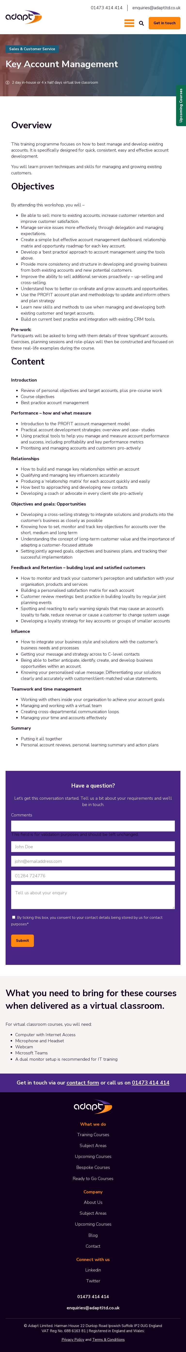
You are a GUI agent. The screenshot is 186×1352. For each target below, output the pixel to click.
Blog (93, 1235)
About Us (93, 1202)
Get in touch (165, 23)
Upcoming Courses (180, 105)
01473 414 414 (107, 8)
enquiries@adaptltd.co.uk (156, 8)
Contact (93, 1246)
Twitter (93, 1281)
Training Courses (93, 1135)
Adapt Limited (24, 17)
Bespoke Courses (93, 1167)
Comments (21, 815)
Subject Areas (93, 1145)
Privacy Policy (73, 1339)
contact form (83, 1082)
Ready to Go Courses (93, 1178)
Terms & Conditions (108, 1339)
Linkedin (93, 1270)
